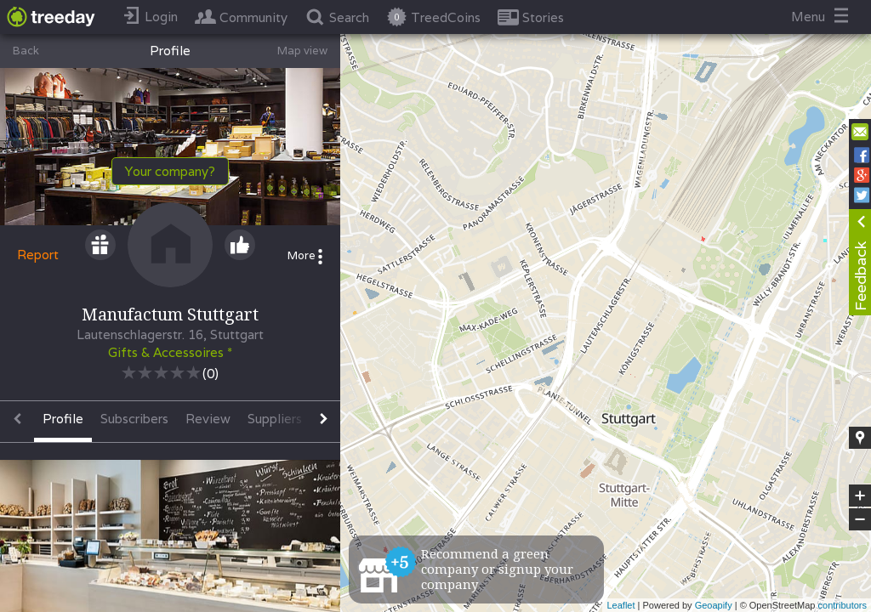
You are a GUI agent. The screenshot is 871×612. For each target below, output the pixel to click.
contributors (842, 605)
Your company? (170, 171)
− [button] (860, 519)
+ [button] (860, 495)
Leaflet (620, 605)
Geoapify (713, 605)
